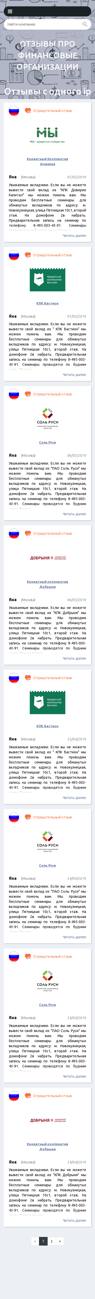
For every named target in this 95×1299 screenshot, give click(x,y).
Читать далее (74, 236)
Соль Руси (47, 442)
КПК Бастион (47, 303)
